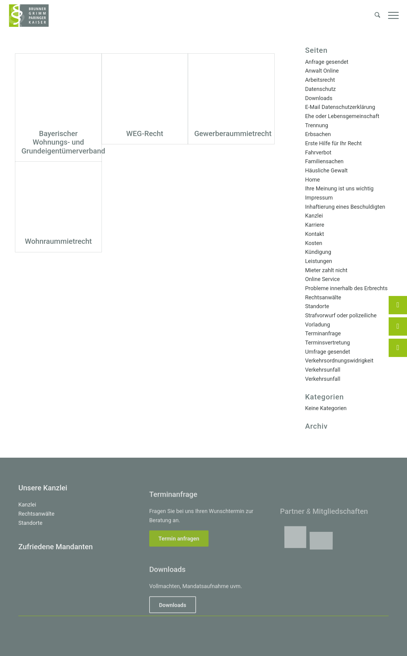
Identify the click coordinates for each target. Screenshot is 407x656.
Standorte (317, 306)
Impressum (319, 197)
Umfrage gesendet (327, 351)
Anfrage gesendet (327, 62)
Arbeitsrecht (320, 80)
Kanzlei (314, 215)
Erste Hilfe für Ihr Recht (333, 143)
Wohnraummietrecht (58, 241)
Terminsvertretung (327, 342)
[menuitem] (377, 15)
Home (312, 179)
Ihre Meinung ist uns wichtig (339, 188)
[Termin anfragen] (179, 566)
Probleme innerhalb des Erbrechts (346, 288)
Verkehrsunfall (322, 369)
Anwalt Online (322, 70)
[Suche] (377, 15)
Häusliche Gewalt (326, 170)
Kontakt (314, 234)
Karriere (314, 225)
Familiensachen (324, 161)
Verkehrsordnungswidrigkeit (339, 360)
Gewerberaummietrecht (233, 133)
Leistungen (318, 261)
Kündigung (318, 252)
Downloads (318, 98)
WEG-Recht (144, 133)
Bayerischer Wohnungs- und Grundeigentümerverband (63, 142)
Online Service (322, 279)
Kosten (313, 243)
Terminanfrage (323, 333)
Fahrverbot (318, 152)
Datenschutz (320, 89)
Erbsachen (318, 134)
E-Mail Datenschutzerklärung (340, 107)
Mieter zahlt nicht (326, 270)
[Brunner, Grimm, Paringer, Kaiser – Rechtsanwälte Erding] (29, 15)
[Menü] (391, 15)
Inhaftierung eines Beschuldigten (345, 207)
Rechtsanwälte (323, 297)
